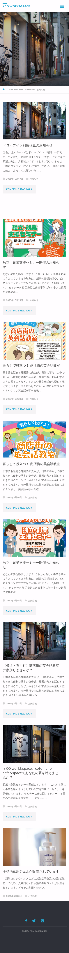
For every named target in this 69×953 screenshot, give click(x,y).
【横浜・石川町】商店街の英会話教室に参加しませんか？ (31, 667)
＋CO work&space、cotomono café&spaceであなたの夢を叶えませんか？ (30, 773)
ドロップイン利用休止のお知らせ (27, 145)
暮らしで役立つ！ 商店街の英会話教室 (31, 365)
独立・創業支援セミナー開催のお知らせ (31, 264)
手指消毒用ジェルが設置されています (31, 871)
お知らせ (33, 178)
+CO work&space (16, 6)
